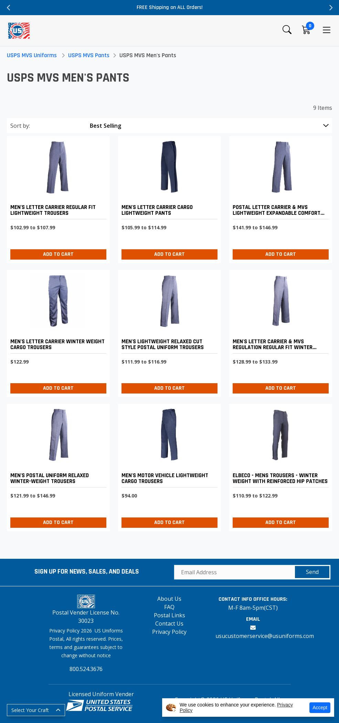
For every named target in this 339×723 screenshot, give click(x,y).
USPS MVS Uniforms (32, 55)
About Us (169, 598)
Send (312, 572)
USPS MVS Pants (88, 55)
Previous (8, 7)
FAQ (169, 607)
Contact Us (169, 623)
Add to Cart (58, 254)
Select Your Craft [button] (30, 710)
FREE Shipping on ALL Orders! (170, 7)
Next (330, 7)
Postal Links (169, 615)
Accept (319, 707)
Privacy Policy (169, 632)
